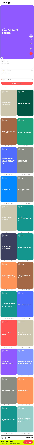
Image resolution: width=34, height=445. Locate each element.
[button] (28, 442)
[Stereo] (6, 3)
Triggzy (3, 28)
